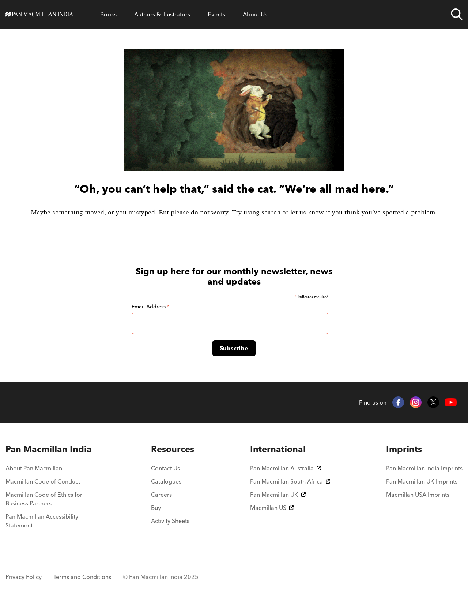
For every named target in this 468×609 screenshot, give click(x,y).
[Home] (39, 14)
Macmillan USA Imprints (417, 494)
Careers (161, 494)
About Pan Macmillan (33, 468)
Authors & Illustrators (162, 14)
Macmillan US (272, 507)
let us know (307, 212)
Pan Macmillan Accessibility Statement (41, 521)
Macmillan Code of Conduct (42, 481)
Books (108, 14)
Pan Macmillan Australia (285, 468)
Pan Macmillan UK (278, 494)
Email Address (150, 306)
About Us (255, 14)
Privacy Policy (23, 576)
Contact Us (165, 468)
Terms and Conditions (82, 576)
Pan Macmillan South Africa (290, 481)
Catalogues (166, 481)
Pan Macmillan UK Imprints (421, 481)
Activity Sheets (170, 521)
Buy (156, 507)
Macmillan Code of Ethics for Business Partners (43, 499)
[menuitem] (50, 449)
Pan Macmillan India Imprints (424, 468)
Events (216, 14)
